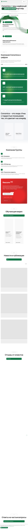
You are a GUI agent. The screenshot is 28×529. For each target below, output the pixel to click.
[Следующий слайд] (26, 131)
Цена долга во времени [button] (8, 232)
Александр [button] (7, 368)
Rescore (7, 521)
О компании (2, 521)
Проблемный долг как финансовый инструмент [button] (19, 232)
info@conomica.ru (6, 516)
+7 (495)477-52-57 (8, 512)
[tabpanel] (14, 233)
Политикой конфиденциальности (18, 523)
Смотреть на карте (19, 514)
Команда (2, 522)
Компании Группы (3, 523)
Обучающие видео (9, 522)
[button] (14, 15)
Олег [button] (16, 368)
